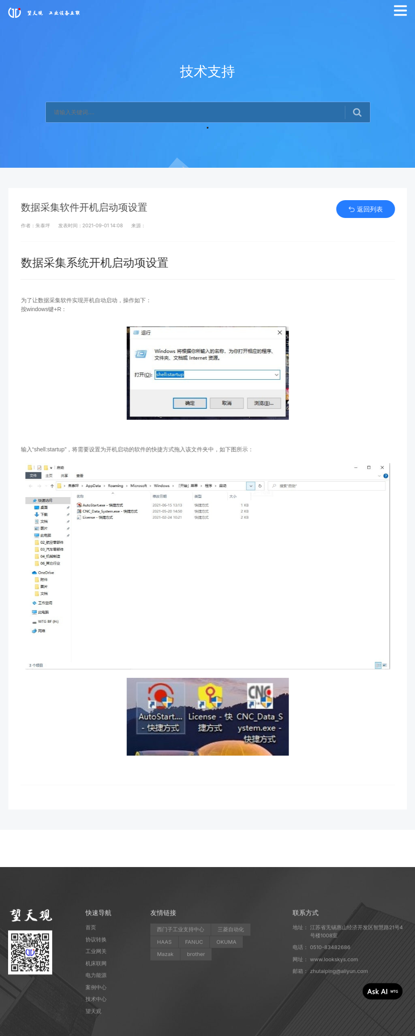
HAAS (164, 1005)
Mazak (165, 1017)
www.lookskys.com (334, 1022)
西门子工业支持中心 (180, 992)
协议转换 (96, 1002)
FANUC (194, 1005)
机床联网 (96, 1026)
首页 (91, 990)
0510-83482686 (330, 1010)
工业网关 (96, 1014)
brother (196, 1017)
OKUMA (226, 1005)
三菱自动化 (231, 992)
